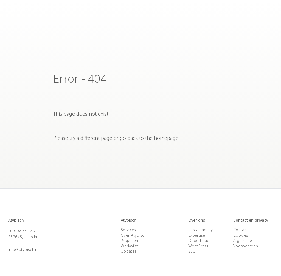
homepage (166, 138)
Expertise (227, 12)
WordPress (198, 246)
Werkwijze (130, 246)
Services (135, 12)
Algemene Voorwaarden (245, 243)
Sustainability (200, 229)
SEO (192, 251)
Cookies (240, 235)
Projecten (162, 12)
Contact (253, 12)
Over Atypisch (195, 12)
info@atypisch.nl (23, 249)
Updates (129, 251)
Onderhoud (199, 240)
